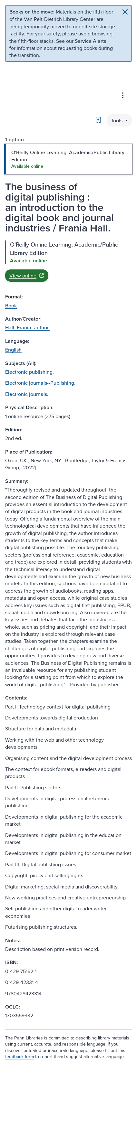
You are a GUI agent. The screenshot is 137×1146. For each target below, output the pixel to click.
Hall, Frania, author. (27, 327)
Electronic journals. (26, 394)
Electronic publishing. (29, 371)
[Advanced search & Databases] (122, 95)
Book (11, 305)
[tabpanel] (68, 261)
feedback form (19, 1056)
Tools (117, 120)
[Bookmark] (98, 120)
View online (26, 275)
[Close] (125, 11)
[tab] (68, 159)
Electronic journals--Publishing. (40, 382)
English (13, 349)
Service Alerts (90, 40)
